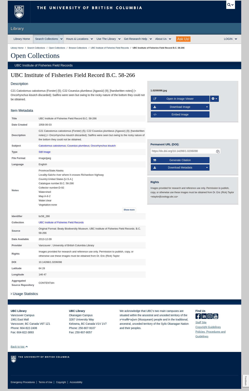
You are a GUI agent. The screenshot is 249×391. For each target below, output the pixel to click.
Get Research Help (135, 38)
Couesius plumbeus (78, 145)
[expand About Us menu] (170, 39)
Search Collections (46, 38)
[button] (26, 348)
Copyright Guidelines (208, 329)
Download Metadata (180, 254)
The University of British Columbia (19, 12)
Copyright (61, 384)
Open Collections (35, 55)
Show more (129, 210)
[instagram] (210, 318)
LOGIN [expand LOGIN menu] (228, 38)
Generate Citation (172, 247)
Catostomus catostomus (52, 145)
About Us (161, 38)
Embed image (171, 216)
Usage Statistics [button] (24, 296)
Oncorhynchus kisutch (103, 145)
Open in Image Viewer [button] (173, 201)
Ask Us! (183, 39)
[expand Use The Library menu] (119, 39)
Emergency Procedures (23, 384)
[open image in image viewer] (189, 137)
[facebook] (198, 318)
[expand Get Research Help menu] (150, 39)
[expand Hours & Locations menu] (91, 39)
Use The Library (106, 38)
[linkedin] (204, 318)
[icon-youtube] (215, 318)
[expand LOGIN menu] (236, 39)
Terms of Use (45, 384)
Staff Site (201, 324)
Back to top (19, 348)
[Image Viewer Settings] (214, 201)
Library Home (22, 38)
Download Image (180, 209)
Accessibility (76, 384)
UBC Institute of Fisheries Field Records (44, 65)
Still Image (45, 151)
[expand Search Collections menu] (61, 39)
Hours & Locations (77, 38)
